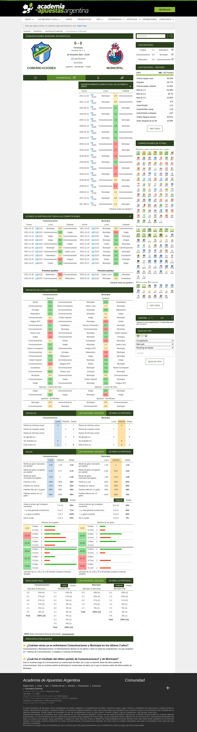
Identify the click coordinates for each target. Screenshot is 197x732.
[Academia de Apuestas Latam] (156, 688)
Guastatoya (50, 255)
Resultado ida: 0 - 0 (78, 50)
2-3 (50, 314)
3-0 (115, 126)
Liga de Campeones (127, 712)
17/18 (94, 187)
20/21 (94, 115)
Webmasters (62, 696)
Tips (99, 19)
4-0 (105, 310)
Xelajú (50, 240)
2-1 (115, 108)
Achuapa (106, 252)
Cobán (50, 263)
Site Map (26, 694)
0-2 (115, 162)
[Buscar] (170, 36)
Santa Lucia (35, 333)
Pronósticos (84, 19)
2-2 (50, 318)
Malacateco (50, 274)
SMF (37, 694)
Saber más (81, 26)
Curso (69, 19)
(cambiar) (142, 324)
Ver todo (155, 128)
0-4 (50, 302)
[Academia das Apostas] (133, 688)
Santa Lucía (70, 252)
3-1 (50, 325)
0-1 (115, 114)
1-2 (60, 263)
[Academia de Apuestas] (150, 688)
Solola (106, 259)
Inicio (29, 19)
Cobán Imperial (65, 318)
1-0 (115, 156)
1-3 (115, 168)
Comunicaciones (41, 68)
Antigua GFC (35, 321)
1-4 (116, 259)
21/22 (94, 97)
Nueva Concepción (65, 306)
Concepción (126, 255)
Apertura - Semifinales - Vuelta (78, 67)
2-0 (115, 174)
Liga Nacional (78, 59)
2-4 (115, 132)
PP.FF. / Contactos (70, 698)
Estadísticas (116, 19)
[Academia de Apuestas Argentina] (127, 688)
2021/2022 (78, 63)
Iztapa (69, 232)
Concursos (166, 19)
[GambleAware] (31, 729)
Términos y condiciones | (33, 701)
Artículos (134, 19)
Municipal (115, 68)
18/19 (94, 163)
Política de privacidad (53, 701)
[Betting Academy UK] (162, 688)
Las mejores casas (49, 19)
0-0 (115, 96)
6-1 (60, 252)
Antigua (70, 259)
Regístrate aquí (52, 691)
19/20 (94, 127)
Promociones (150, 19)
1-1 (115, 192)
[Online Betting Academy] (144, 688)
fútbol (103, 708)
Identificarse (165, 9)
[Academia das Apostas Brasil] (139, 688)
